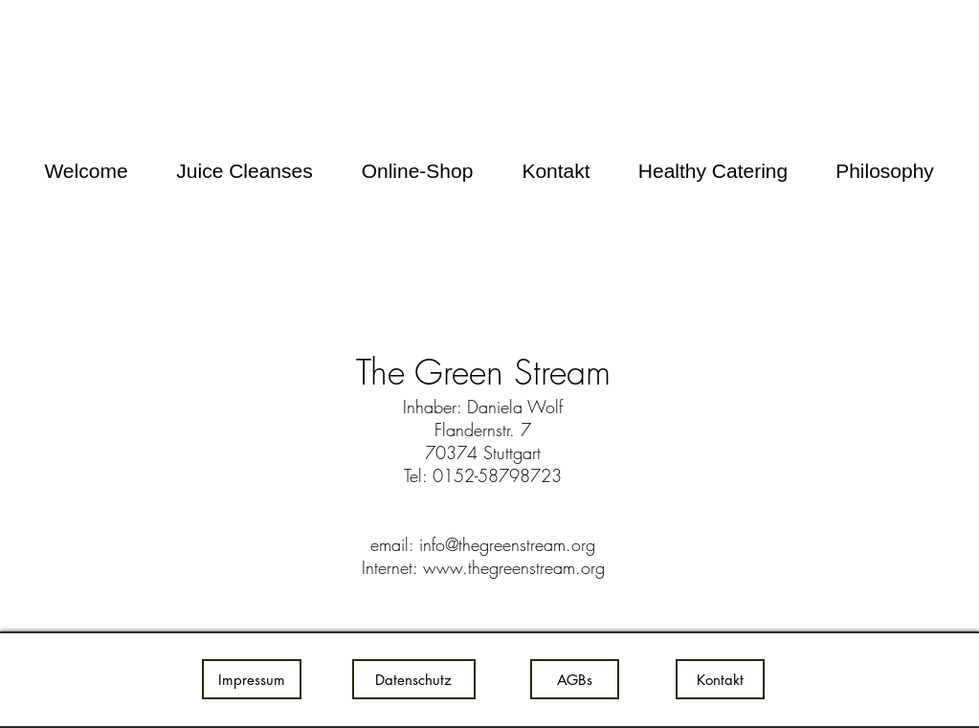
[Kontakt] (720, 679)
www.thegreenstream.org (514, 567)
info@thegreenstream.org (507, 544)
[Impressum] (251, 679)
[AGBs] (574, 679)
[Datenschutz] (414, 679)
